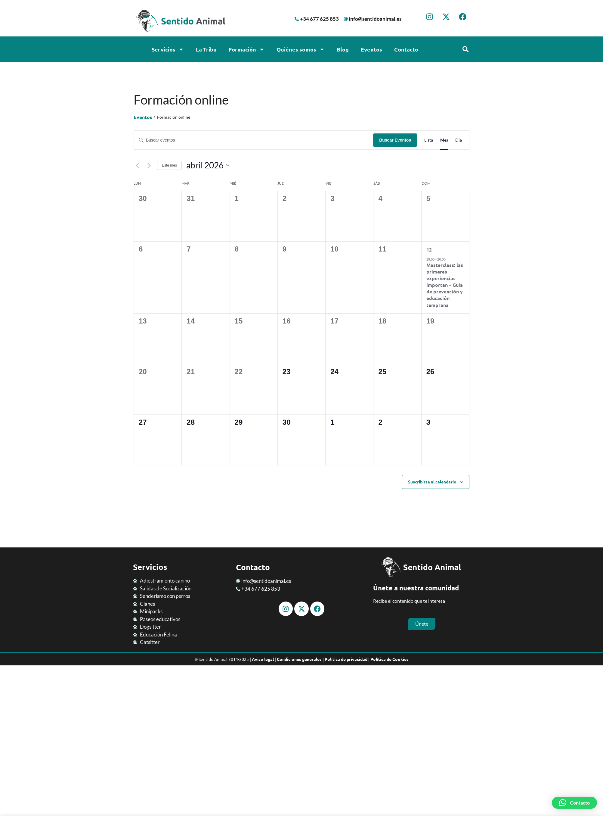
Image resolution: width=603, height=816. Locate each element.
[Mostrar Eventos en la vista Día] (458, 140)
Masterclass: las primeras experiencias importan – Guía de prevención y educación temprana (444, 285)
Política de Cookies (389, 659)
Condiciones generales (299, 659)
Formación (246, 49)
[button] (574, 803)
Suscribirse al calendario (432, 481)
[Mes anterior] (137, 165)
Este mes (169, 165)
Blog (343, 49)
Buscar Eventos (395, 140)
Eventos (371, 49)
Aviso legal (263, 659)
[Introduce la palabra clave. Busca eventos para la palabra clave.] (253, 140)
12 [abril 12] (429, 249)
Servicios (168, 49)
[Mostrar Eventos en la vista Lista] (428, 140)
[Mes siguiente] (149, 165)
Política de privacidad (346, 659)
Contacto (406, 49)
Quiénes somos (301, 49)
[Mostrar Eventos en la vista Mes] (444, 140)
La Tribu (206, 49)
